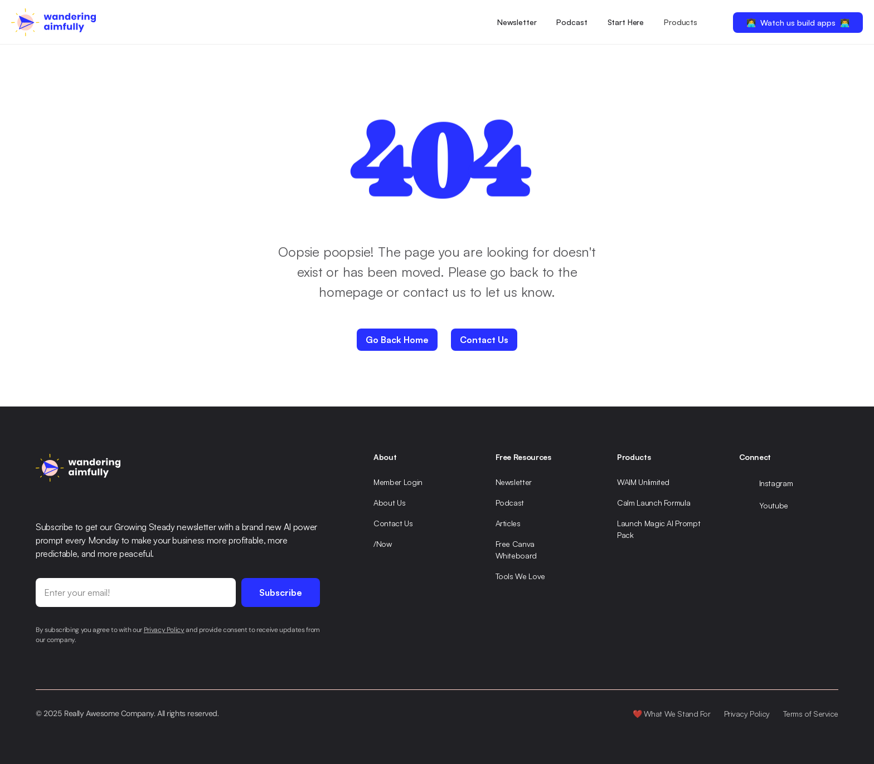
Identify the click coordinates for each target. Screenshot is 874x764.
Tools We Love (520, 576)
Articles (508, 523)
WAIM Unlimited (643, 482)
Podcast (571, 22)
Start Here (626, 22)
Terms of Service (810, 713)
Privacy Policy (747, 713)
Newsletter (517, 22)
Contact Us (393, 523)
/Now (382, 543)
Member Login (398, 482)
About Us (389, 502)
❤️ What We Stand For (672, 713)
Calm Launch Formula (653, 502)
